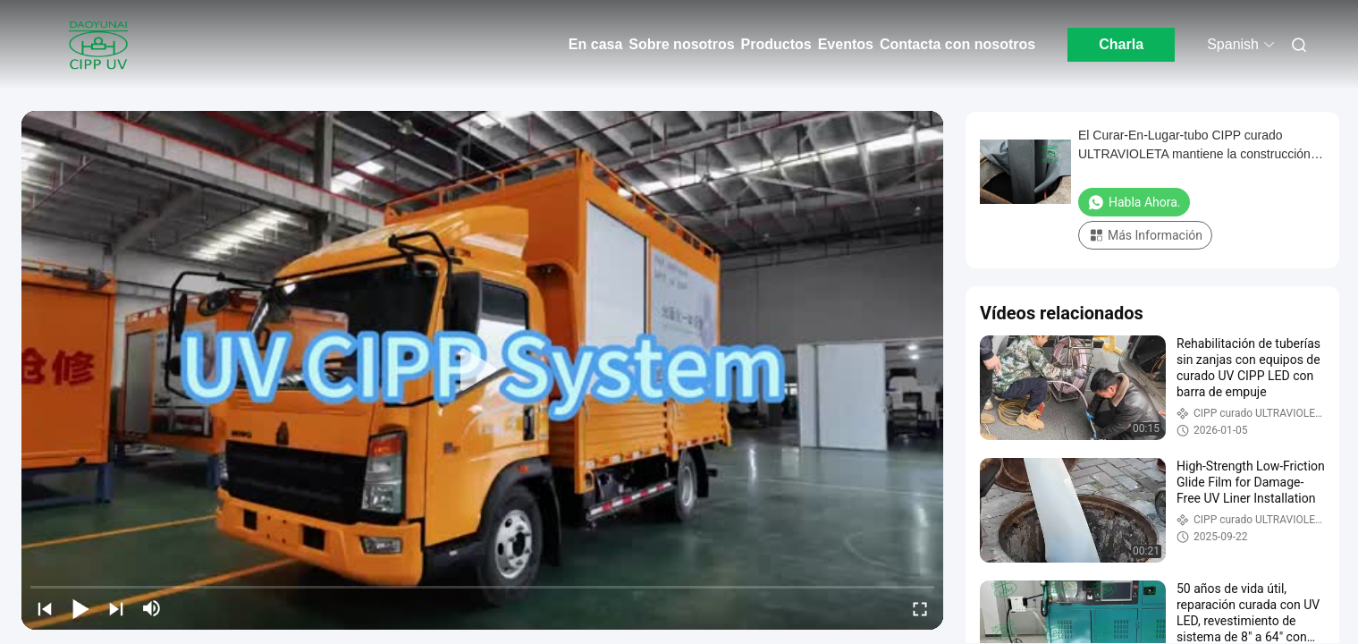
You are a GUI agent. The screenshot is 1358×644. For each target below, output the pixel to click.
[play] (482, 370)
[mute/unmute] (152, 608)
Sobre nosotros (681, 44)
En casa (595, 44)
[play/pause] (80, 608)
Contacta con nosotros (957, 44)
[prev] (45, 608)
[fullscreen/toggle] (920, 608)
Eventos (845, 44)
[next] (116, 608)
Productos (776, 44)
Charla (1121, 44)
